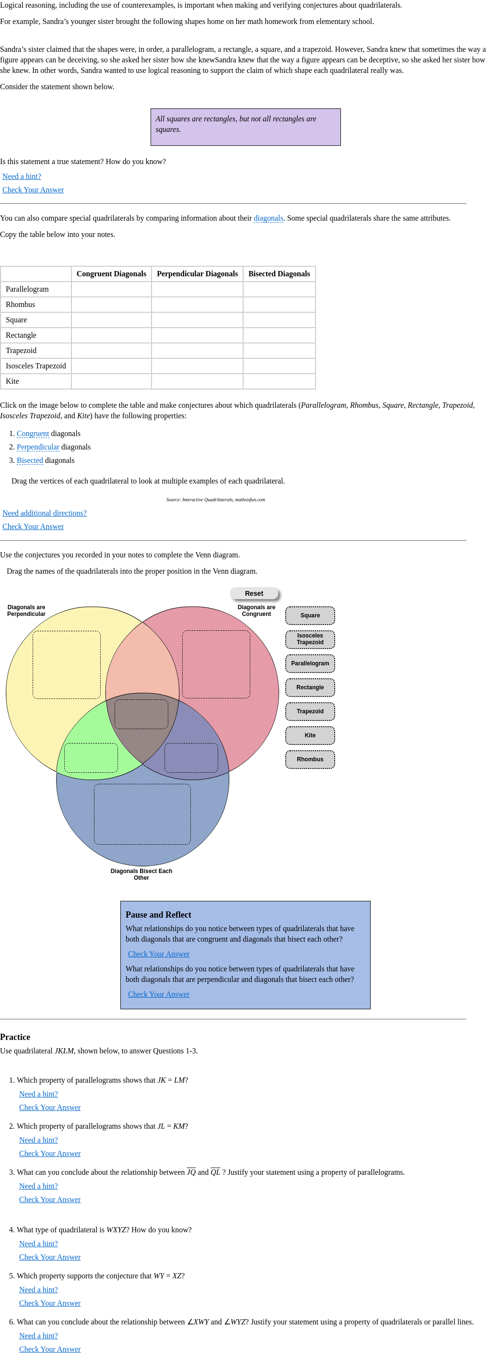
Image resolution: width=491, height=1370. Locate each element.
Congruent (33, 433)
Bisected (30, 460)
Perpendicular (38, 447)
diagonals (268, 218)
